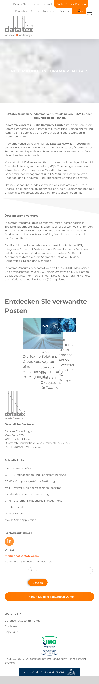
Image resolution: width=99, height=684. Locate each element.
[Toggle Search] (79, 10)
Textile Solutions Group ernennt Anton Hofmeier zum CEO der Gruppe (66, 360)
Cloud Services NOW (18, 468)
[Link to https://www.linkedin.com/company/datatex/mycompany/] (9, 541)
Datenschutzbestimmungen (23, 620)
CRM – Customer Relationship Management (33, 500)
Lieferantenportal (16, 513)
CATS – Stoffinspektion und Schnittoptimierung (36, 474)
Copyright (11, 632)
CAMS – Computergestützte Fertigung (30, 481)
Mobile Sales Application (20, 520)
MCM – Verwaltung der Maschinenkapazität (33, 487)
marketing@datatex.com (22, 555)
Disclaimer (11, 626)
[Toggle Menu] (90, 11)
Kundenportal (14, 507)
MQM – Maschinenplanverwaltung (27, 494)
